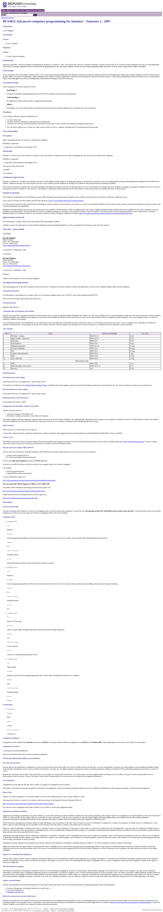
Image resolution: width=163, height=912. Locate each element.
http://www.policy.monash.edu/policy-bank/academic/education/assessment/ (28, 804)
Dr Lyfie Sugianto (9, 238)
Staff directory (14, 13)
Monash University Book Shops (36, 385)
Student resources (31, 10)
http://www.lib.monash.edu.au (134, 442)
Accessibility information (66, 910)
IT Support (4, 13)
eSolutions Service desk (41, 910)
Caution (45, 909)
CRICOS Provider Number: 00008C (62, 909)
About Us (9, 10)
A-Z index (23, 13)
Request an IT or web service (152, 910)
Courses (16, 10)
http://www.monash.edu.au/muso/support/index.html (20, 498)
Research (41, 10)
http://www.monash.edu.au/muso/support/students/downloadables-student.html (29, 480)
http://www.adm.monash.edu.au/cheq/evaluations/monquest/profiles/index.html (105, 213)
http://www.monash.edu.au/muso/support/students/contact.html (24, 491)
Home (3, 10)
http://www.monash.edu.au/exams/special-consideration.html (131, 902)
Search (3, 15)
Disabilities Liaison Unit (15, 892)
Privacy (53, 910)
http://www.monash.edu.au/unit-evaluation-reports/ (67, 201)
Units (22, 10)
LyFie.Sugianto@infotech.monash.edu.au (16, 245)
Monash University (7, 18)
